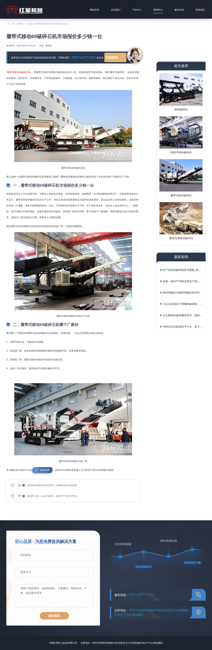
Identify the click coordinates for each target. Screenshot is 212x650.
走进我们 (115, 10)
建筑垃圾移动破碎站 (181, 238)
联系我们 (200, 10)
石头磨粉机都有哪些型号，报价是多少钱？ (182, 315)
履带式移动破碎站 (181, 195)
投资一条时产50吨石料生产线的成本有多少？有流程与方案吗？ (182, 281)
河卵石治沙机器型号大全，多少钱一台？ (182, 326)
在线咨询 (112, 57)
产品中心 (137, 10)
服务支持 (179, 10)
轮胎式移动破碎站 (181, 152)
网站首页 (94, 10)
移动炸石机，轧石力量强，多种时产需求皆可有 (52, 496)
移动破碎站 (181, 109)
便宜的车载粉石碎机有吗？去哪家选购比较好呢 (52, 485)
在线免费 (44, 470)
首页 (13, 24)
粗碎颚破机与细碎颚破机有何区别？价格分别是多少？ (182, 292)
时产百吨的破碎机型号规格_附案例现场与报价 (182, 270)
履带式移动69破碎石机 (19, 72)
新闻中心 (158, 10)
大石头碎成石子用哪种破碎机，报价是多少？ (182, 304)
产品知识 (30, 24)
